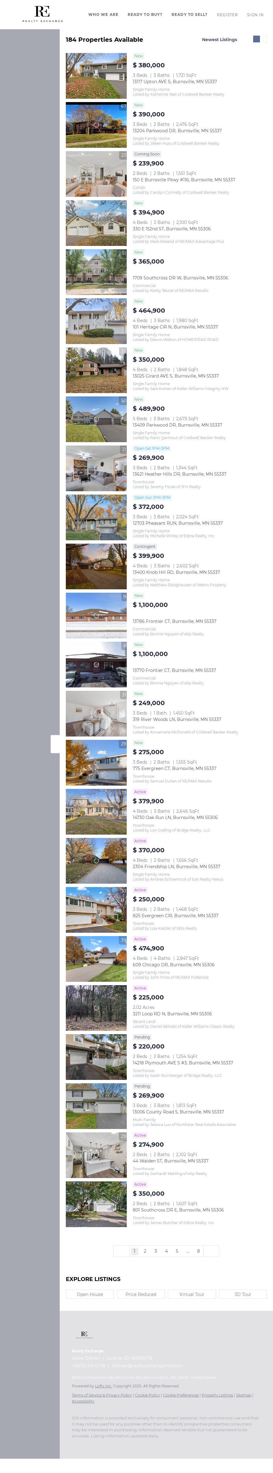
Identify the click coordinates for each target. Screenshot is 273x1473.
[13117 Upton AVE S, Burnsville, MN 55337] (96, 76)
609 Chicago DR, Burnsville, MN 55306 (174, 964)
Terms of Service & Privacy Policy (102, 1395)
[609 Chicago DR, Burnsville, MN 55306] (96, 959)
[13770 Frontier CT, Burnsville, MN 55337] (96, 664)
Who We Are (103, 14)
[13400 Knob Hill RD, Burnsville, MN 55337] (96, 566)
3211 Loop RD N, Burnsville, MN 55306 (172, 1014)
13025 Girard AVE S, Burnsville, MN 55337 (176, 376)
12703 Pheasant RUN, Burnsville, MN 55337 (178, 523)
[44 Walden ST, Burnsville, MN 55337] (96, 1155)
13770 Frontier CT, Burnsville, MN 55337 (174, 670)
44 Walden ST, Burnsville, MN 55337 (170, 1161)
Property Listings (217, 1395)
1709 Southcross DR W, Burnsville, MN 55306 (180, 278)
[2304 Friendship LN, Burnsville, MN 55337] (96, 861)
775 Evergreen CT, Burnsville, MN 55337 (174, 768)
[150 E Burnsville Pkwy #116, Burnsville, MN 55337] (96, 174)
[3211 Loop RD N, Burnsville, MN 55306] (96, 1008)
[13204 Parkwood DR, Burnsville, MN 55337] (96, 125)
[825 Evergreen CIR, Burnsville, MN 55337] (96, 910)
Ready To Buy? (145, 14)
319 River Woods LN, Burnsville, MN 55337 (177, 719)
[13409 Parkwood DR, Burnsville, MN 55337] (96, 419)
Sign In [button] (255, 14)
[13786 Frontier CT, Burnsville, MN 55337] (96, 615)
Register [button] (227, 14)
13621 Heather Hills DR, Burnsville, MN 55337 (179, 474)
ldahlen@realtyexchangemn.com (147, 1365)
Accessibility (83, 1401)
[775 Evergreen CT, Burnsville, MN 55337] (96, 763)
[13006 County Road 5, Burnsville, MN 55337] (96, 1106)
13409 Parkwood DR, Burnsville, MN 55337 (177, 425)
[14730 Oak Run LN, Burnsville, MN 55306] (96, 812)
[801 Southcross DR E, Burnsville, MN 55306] (96, 1204)
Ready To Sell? (189, 14)
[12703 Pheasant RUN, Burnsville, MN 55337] (96, 517)
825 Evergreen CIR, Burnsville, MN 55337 (175, 915)
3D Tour (243, 1294)
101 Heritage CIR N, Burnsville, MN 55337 (175, 327)
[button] (42, 15)
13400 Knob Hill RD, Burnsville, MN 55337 (176, 572)
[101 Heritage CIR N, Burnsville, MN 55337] (96, 321)
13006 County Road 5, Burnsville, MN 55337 (178, 1112)
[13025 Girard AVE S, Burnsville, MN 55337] (96, 370)
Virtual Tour (191, 1294)
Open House (90, 1294)
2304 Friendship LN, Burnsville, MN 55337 (176, 866)
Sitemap (243, 1395)
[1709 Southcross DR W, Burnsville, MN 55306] (96, 272)
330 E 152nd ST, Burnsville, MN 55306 (172, 229)
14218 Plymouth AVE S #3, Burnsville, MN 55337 (183, 1063)
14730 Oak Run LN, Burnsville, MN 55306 (175, 817)
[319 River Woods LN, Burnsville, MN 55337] (96, 713)
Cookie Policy (147, 1395)
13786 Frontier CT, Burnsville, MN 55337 (174, 621)
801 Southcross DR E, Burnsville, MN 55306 (178, 1210)
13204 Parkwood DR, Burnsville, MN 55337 (177, 130)
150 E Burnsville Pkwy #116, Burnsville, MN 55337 (184, 180)
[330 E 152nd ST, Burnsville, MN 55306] (96, 223)
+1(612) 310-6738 (88, 1365)
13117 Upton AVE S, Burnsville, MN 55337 (175, 81)
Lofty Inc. (103, 1386)
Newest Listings (219, 39)
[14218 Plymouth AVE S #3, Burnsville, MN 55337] (96, 1057)
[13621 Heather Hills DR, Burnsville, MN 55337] (96, 468)
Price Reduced (141, 1294)
